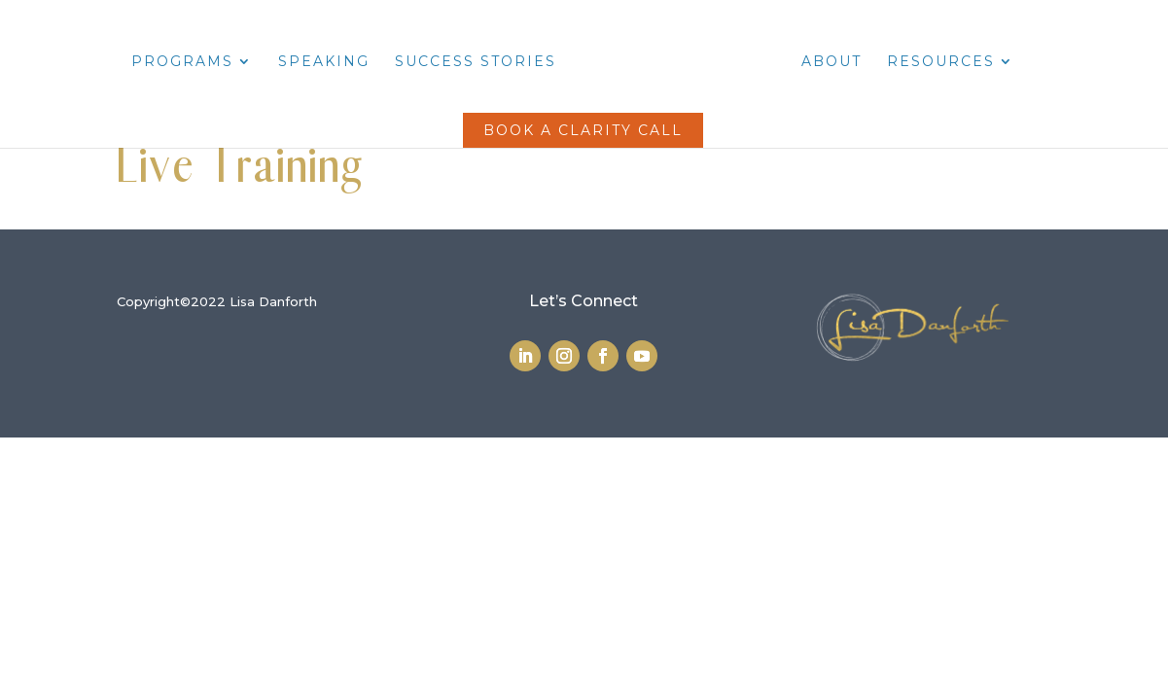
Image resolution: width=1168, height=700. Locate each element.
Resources (941, 62)
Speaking (324, 62)
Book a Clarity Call (583, 130)
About (831, 62)
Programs (182, 62)
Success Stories (475, 62)
